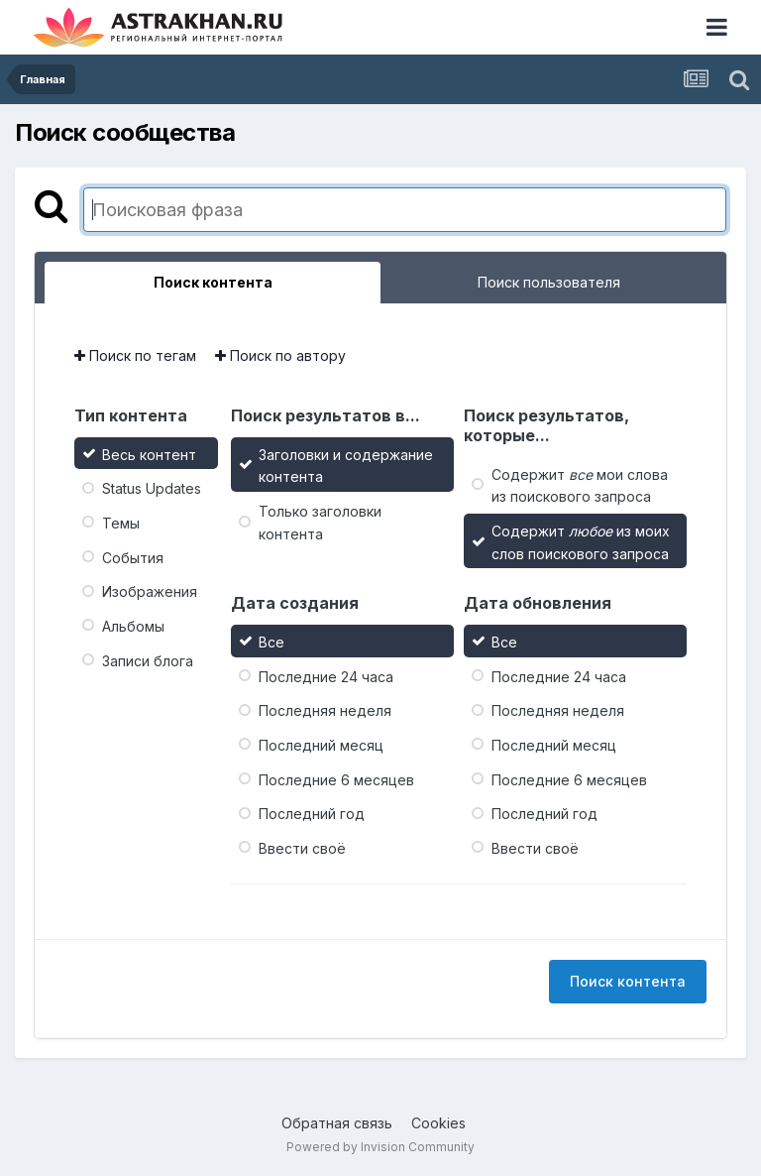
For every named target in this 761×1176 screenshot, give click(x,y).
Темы (121, 523)
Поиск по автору (280, 355)
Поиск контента (628, 981)
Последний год (312, 813)
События (132, 556)
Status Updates (151, 488)
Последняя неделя (325, 710)
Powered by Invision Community (380, 1146)
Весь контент (149, 453)
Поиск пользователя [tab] (549, 282)
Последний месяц (321, 745)
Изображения (149, 591)
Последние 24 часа (326, 675)
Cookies (438, 1123)
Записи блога (147, 659)
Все (271, 642)
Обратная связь (336, 1123)
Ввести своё (302, 848)
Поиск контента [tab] (213, 282)
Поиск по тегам (135, 355)
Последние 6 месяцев (336, 778)
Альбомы (133, 626)
